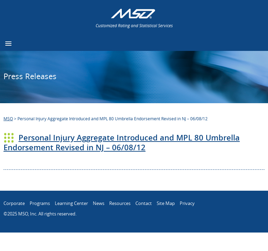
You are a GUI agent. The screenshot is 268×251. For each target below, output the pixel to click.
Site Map (166, 203)
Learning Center (71, 203)
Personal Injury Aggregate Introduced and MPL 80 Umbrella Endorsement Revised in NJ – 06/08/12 (121, 142)
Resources (120, 203)
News (98, 203)
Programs (40, 203)
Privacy (187, 203)
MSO (8, 118)
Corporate (14, 203)
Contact (143, 203)
